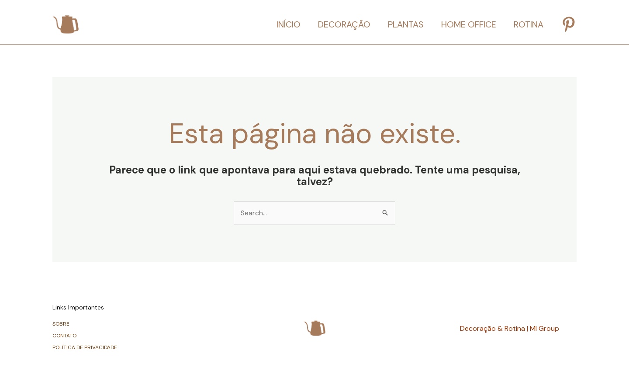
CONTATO (64, 335)
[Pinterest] (569, 24)
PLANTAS (406, 24)
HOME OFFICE (468, 24)
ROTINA (528, 24)
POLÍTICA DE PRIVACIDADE (84, 347)
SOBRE (60, 323)
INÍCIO (288, 24)
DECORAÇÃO (344, 24)
